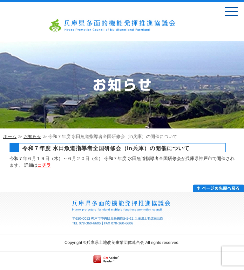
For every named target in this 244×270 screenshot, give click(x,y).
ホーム (10, 136)
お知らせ (32, 136)
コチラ (44, 165)
